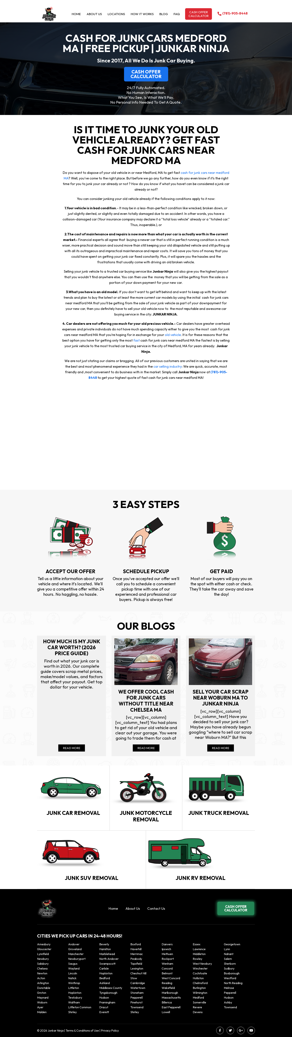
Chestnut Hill (138, 973)
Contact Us (156, 908)
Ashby (228, 1002)
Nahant (228, 954)
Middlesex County (110, 988)
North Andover (109, 959)
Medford (198, 997)
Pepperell (230, 993)
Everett (104, 1012)
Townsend (136, 1007)
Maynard (42, 997)
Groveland (75, 949)
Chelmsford (200, 983)
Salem (228, 959)
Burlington (199, 988)
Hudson (104, 997)
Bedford (104, 978)
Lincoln (72, 973)
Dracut (103, 1007)
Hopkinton (105, 973)
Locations (116, 14)
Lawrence (199, 949)
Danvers (167, 944)
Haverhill (136, 949)
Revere (198, 1007)
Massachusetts (171, 997)
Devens (198, 1012)
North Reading (233, 983)
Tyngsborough (108, 993)
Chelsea (42, 968)
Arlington (43, 983)
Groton (41, 993)
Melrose (229, 988)
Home (76, 14)
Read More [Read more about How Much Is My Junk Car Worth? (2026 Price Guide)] (71, 748)
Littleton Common (79, 1007)
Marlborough (170, 993)
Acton (41, 978)
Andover (74, 944)
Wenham (167, 963)
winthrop (74, 983)
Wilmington (200, 993)
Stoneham (137, 993)
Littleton (73, 988)
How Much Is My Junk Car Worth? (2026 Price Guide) (71, 647)
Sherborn (230, 963)
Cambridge (137, 983)
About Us (94, 14)
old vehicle (173, 335)
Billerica (167, 1002)
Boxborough (231, 973)
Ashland (104, 983)
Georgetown (232, 944)
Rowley (197, 959)
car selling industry (167, 366)
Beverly (104, 944)
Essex (196, 944)
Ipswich (166, 949)
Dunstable (43, 988)
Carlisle (104, 968)
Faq (177, 14)
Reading (167, 983)
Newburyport (76, 959)
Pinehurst (136, 1002)
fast (136, 340)
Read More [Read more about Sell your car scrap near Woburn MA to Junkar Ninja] (220, 748)
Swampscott (107, 963)
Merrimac (136, 954)
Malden (42, 1012)
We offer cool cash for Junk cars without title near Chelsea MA (146, 701)
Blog (163, 14)
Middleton (199, 954)
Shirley (72, 1012)
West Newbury (202, 963)
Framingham (107, 1002)
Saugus (72, 963)
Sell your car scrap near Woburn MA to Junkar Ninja (220, 698)
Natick (72, 978)
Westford (230, 978)
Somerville (199, 1002)
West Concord (171, 978)
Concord (167, 968)
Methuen (167, 954)
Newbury (43, 959)
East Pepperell (171, 1007)
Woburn (42, 1002)
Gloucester (44, 949)
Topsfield (136, 963)
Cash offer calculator (198, 14)
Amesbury (43, 944)
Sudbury (229, 968)
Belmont (167, 973)
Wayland (74, 968)
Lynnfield (43, 954)
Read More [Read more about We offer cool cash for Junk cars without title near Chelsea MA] (146, 748)
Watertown (137, 988)
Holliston (198, 978)
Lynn (227, 949)
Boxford (135, 944)
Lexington (136, 968)
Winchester (200, 968)
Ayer (40, 1007)
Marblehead (107, 954)
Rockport (168, 959)
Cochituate (200, 973)
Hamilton (105, 949)
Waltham (74, 1002)
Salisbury (43, 963)
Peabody (136, 959)
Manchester (76, 954)
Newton (42, 973)
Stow (133, 978)
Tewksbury (75, 997)
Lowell (166, 1012)
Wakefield (168, 988)
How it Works (142, 14)
